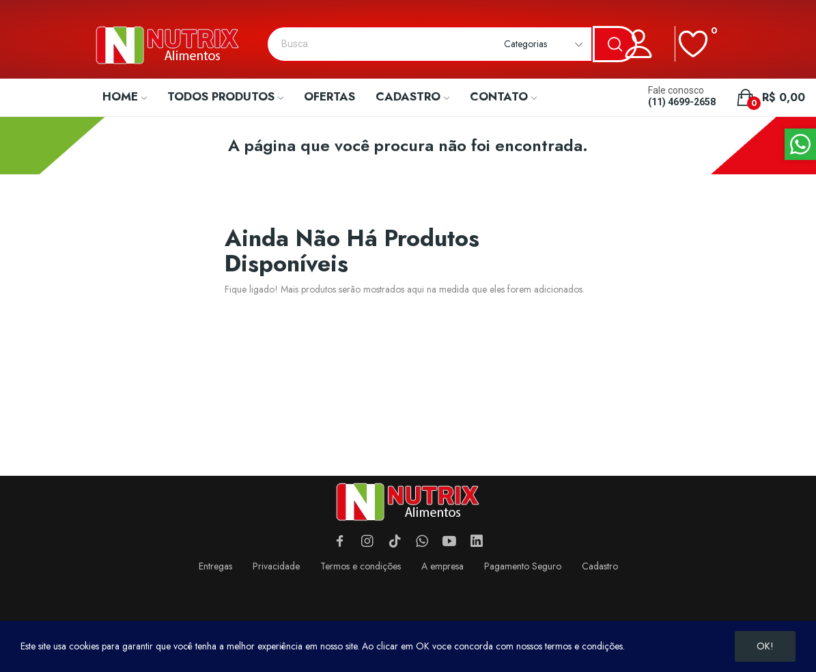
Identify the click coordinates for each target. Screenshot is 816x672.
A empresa (442, 566)
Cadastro (600, 566)
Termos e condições (360, 566)
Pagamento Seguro (522, 566)
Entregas (215, 566)
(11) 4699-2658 (682, 102)
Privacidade (276, 566)
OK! (765, 646)
